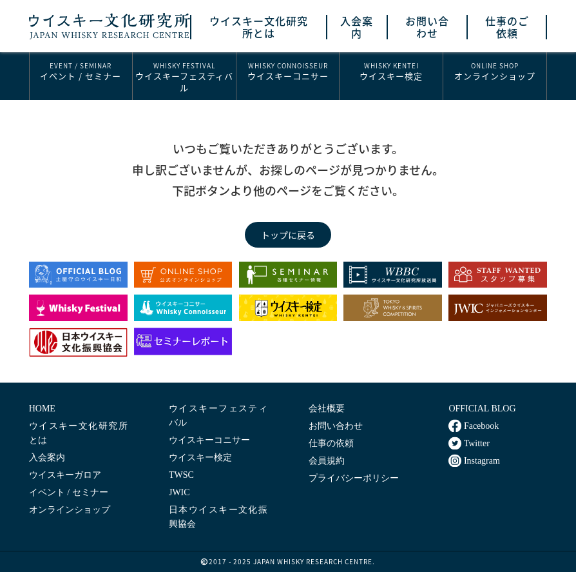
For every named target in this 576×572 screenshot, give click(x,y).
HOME (42, 408)
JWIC (179, 492)
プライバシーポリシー (354, 478)
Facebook (473, 425)
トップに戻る (288, 234)
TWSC (181, 475)
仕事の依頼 (331, 443)
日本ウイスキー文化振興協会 (218, 517)
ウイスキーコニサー (288, 71)
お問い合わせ (427, 27)
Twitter (468, 443)
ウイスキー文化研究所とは (258, 27)
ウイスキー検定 (391, 71)
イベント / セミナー (81, 71)
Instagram (473, 460)
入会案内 (356, 27)
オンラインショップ (494, 71)
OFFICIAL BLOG (481, 408)
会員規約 (327, 461)
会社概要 (327, 408)
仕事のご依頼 (507, 27)
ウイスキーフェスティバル (184, 77)
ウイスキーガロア (65, 475)
